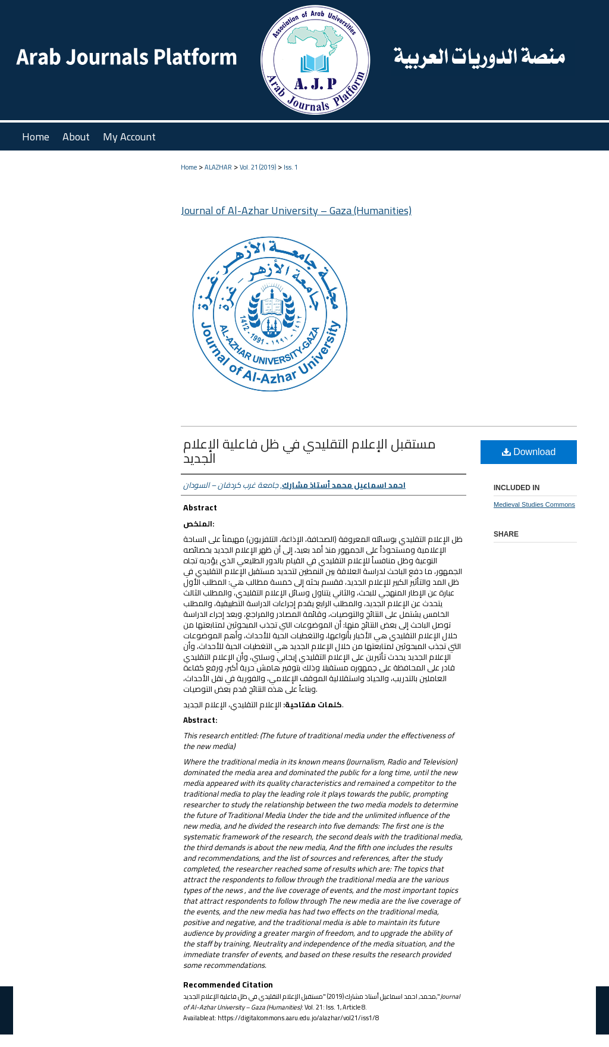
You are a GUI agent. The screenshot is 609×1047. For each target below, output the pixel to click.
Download (529, 452)
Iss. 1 (291, 167)
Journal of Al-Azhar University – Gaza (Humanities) (296, 210)
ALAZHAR (218, 167)
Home (189, 167)
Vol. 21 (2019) (258, 167)
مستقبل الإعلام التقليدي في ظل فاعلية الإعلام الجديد (309, 451)
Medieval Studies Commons (534, 504)
